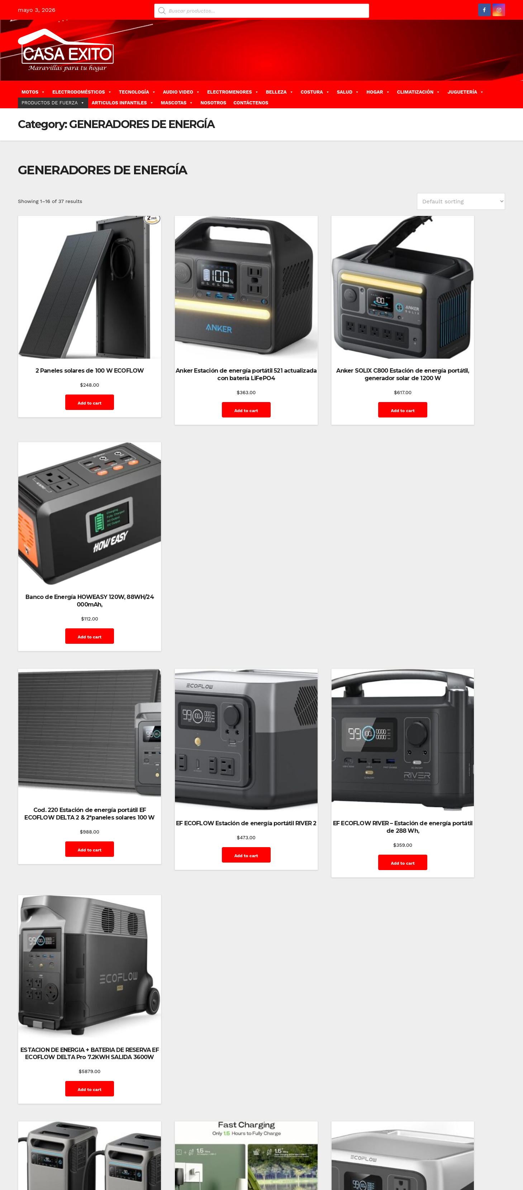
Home (277, 1157)
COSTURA (315, 92)
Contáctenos (355, 1157)
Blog (294, 1157)
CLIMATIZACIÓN (419, 92)
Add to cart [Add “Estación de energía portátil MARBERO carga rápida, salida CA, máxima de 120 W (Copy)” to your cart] (323, 983)
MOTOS (33, 92)
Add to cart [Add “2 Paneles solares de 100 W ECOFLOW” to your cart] (72, 374)
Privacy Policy (388, 1173)
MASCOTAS (177, 102)
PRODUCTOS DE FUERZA (53, 102)
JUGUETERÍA (465, 92)
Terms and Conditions (475, 1173)
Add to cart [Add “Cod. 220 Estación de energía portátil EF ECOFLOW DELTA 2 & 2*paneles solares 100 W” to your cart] (72, 569)
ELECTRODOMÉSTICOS (82, 92)
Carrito (328, 1157)
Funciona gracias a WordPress (52, 1157)
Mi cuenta (488, 1157)
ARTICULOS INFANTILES (123, 102)
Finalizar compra (394, 1157)
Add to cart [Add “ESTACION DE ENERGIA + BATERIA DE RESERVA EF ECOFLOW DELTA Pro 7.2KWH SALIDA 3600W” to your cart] (449, 579)
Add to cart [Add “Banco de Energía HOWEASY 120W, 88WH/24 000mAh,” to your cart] (449, 374)
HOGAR (378, 92)
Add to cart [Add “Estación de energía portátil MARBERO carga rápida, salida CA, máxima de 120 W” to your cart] (197, 983)
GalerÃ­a (427, 1157)
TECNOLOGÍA (137, 92)
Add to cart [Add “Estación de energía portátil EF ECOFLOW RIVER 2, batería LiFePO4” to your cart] (323, 770)
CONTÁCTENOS (250, 102)
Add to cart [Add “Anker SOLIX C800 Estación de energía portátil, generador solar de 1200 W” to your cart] (323, 381)
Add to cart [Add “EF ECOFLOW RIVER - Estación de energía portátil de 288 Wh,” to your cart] (323, 572)
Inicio (466, 1157)
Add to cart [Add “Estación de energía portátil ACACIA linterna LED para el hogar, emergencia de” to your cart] (197, 777)
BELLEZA (280, 92)
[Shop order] (461, 201)
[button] (502, 94)
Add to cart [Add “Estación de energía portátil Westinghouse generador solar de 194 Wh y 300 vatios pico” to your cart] (449, 983)
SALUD (348, 92)
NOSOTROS (213, 102)
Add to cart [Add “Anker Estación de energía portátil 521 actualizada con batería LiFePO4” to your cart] (197, 374)
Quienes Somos (426, 1173)
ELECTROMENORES (233, 92)
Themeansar (146, 1157)
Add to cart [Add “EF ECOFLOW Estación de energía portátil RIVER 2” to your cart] (197, 572)
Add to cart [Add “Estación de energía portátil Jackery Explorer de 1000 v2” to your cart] (449, 770)
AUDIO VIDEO (181, 92)
